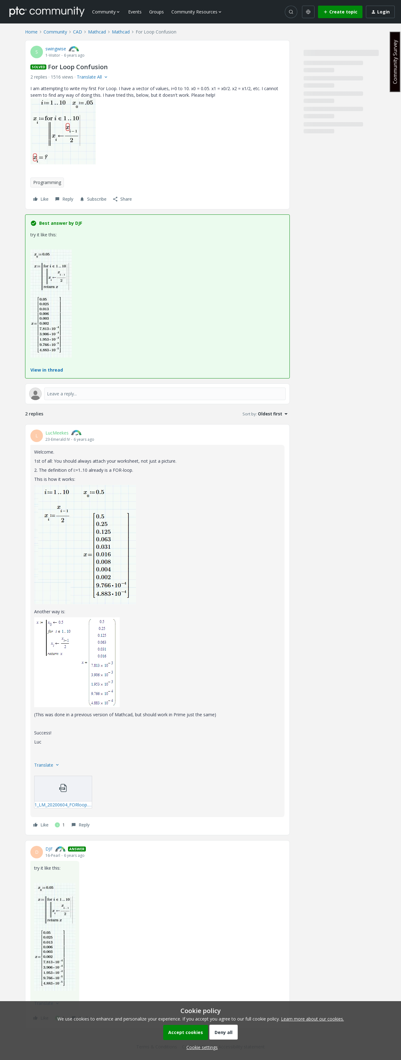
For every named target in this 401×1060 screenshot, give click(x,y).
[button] (340, 12)
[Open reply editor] (157, 394)
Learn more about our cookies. (312, 1019)
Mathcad (97, 32)
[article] (157, 630)
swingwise (55, 49)
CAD (77, 32)
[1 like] (60, 824)
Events (135, 12)
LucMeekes (57, 433)
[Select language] (308, 12)
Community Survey (395, 62)
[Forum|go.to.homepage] (47, 12)
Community (55, 32)
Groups (156, 12)
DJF (49, 849)
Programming (47, 182)
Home (31, 32)
